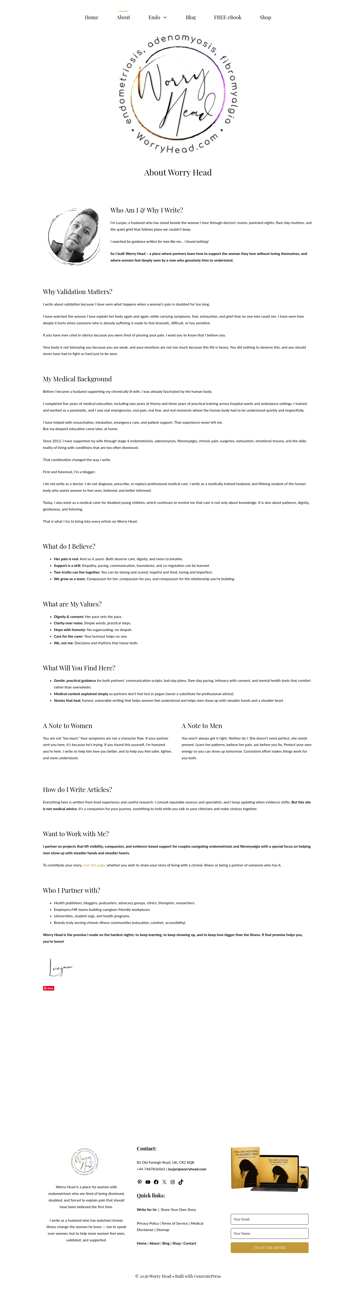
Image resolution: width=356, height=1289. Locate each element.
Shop (265, 17)
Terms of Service (174, 1223)
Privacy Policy (148, 1223)
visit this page (94, 865)
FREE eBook (228, 17)
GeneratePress (207, 1276)
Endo (162, 17)
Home (91, 17)
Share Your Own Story (178, 1209)
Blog (191, 17)
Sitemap (162, 1229)
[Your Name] (270, 1233)
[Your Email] (270, 1219)
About (123, 17)
